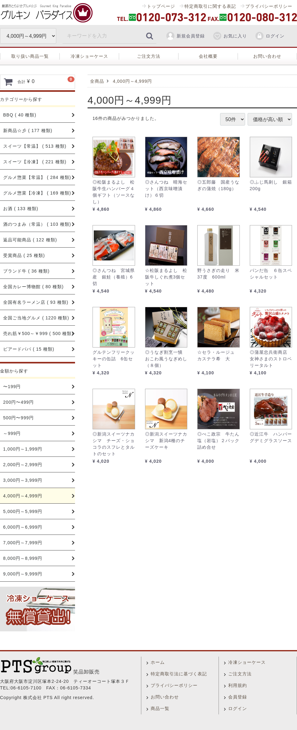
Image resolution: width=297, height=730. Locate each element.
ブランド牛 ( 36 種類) (26, 271)
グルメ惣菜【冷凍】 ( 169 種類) (37, 192)
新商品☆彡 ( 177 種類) (27, 130)
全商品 (97, 81)
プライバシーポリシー (268, 6)
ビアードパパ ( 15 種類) (28, 349)
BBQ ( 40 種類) (19, 114)
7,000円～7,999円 (22, 542)
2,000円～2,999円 (22, 464)
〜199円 (12, 386)
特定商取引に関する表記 (210, 6)
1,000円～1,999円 (22, 448)
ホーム (158, 662)
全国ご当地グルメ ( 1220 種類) (36, 317)
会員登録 (237, 696)
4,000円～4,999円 (22, 495)
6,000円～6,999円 (22, 527)
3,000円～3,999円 (22, 480)
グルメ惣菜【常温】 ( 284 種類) (37, 177)
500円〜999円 (18, 417)
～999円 (12, 433)
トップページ (161, 6)
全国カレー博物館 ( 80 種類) (33, 286)
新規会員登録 (185, 36)
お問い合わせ (267, 56)
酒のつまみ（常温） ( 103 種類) (37, 224)
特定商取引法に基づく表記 (179, 673)
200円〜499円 (18, 402)
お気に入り (230, 36)
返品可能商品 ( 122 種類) (30, 239)
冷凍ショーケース (89, 56)
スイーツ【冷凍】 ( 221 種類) (34, 161)
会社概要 (208, 56)
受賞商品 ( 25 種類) (24, 255)
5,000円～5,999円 (22, 511)
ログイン (269, 36)
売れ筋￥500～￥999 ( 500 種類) (38, 333)
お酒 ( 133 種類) (20, 208)
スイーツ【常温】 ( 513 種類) (34, 146)
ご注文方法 (148, 56)
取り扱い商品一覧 (30, 56)
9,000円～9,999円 (22, 573)
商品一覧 (160, 708)
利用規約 (237, 685)
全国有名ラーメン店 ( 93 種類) (35, 302)
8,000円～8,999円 (22, 558)
